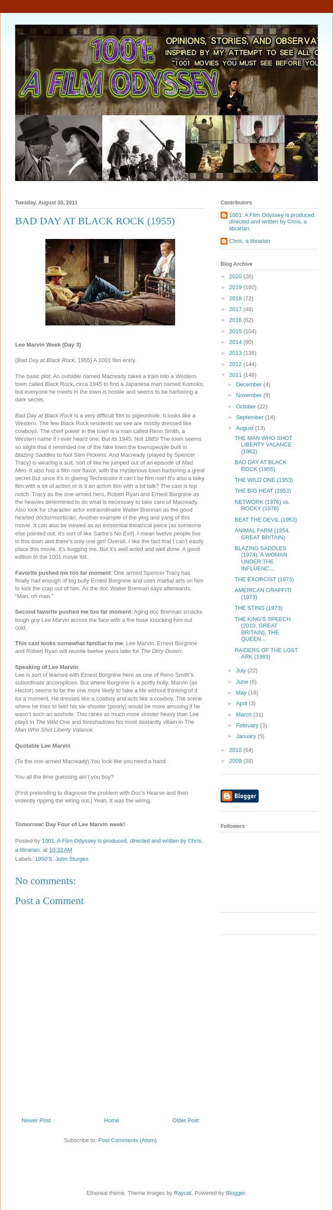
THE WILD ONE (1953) (263, 480)
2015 (236, 331)
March (244, 714)
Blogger (235, 1193)
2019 (236, 287)
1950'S (43, 859)
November (250, 395)
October (247, 406)
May (242, 692)
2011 (236, 375)
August (245, 428)
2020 (236, 276)
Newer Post (36, 1120)
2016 (236, 320)
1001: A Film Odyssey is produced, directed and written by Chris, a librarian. (272, 222)
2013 (236, 353)
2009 (236, 761)
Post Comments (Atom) (127, 1140)
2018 (236, 298)
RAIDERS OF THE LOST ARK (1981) (266, 653)
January (247, 736)
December (250, 384)
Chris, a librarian (249, 241)
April (242, 703)
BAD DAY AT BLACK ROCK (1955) (260, 465)
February (248, 725)
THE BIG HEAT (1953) (262, 490)
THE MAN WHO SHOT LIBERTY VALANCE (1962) (263, 445)
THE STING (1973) (258, 608)
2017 (236, 309)
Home (111, 1120)
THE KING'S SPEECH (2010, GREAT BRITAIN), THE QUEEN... (262, 629)
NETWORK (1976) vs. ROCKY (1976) (262, 505)
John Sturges (72, 859)
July (242, 670)
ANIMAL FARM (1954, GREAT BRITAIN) (262, 534)
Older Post (186, 1120)
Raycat (182, 1193)
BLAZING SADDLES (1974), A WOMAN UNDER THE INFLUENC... (260, 558)
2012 (236, 364)
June (243, 681)
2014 (236, 342)
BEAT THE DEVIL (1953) (265, 519)
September (250, 417)
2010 (236, 750)
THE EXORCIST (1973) (264, 579)
